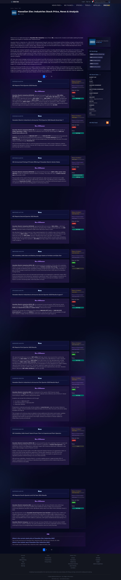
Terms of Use (48, 557)
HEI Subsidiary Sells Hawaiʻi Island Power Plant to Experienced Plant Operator (36, 433)
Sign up (88, 1)
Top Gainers (73, 559)
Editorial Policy (23, 559)
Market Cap (92, 77)
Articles (73, 557)
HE (19, 14)
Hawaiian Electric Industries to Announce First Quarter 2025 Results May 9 (35, 382)
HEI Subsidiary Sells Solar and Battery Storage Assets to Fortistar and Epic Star (37, 255)
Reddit (98, 561)
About (23, 557)
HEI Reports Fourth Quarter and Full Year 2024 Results (29, 495)
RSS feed (98, 557)
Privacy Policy (48, 561)
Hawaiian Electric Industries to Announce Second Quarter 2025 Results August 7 (37, 294)
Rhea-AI (23, 563)
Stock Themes (73, 565)
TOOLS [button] (88, 5)
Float (91, 81)
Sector (91, 101)
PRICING (106, 5)
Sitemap (23, 565)
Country (91, 109)
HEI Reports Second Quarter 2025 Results (25, 216)
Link (90, 106)
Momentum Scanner (73, 563)
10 (51, 76)
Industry (92, 97)
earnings (78, 98)
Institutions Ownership (96, 89)
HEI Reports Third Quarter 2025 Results (24, 85)
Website (91, 105)
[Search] (102, 1)
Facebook (98, 559)
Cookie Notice (48, 559)
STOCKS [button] (79, 5)
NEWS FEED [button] (57, 5)
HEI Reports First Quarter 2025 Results (24, 347)
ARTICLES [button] (97, 5)
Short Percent (93, 93)
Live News (73, 567)
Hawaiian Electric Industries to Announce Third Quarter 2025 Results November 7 (38, 120)
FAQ (23, 561)
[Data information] (99, 74)
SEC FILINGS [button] (69, 5)
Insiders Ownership (95, 85)
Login (83, 1)
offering (78, 177)
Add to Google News (98, 563)
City (90, 113)
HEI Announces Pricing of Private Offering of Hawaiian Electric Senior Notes (36, 162)
